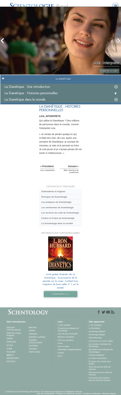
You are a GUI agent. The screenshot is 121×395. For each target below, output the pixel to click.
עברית (10, 345)
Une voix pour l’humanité (68, 334)
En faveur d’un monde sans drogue (100, 362)
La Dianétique (94, 328)
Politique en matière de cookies (68, 394)
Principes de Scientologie (54, 197)
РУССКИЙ (11, 352)
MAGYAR (32, 327)
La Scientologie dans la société (57, 223)
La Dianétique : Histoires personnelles (31, 93)
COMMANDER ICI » (60, 294)
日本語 (9, 349)
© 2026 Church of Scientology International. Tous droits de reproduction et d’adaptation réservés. (44, 392)
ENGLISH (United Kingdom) (14, 334)
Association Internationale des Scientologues (101, 350)
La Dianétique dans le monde (24, 99)
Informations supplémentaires (69, 349)
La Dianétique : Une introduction (27, 86)
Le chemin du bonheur (98, 358)
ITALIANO (33, 349)
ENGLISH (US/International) (14, 329)
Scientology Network (97, 331)
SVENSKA (33, 334)
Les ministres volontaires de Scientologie (100, 345)
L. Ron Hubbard (64, 325)
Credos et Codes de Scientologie (57, 218)
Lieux (60, 356)
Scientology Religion (97, 335)
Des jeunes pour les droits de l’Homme (100, 373)
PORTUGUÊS (34, 352)
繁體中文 (10, 355)
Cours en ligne (63, 346)
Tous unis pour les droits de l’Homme (100, 368)
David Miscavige (95, 338)
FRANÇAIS (11, 342)
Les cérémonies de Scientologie (57, 207)
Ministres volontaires (66, 337)
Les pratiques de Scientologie (56, 202)
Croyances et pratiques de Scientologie (68, 329)
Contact (61, 353)
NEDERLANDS (13, 358)
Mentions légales (109, 394)
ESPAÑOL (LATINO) (37, 337)
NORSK (32, 331)
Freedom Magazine (96, 355)
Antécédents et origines (53, 191)
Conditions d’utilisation (92, 394)
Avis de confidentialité (45, 394)
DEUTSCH (11, 361)
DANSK (10, 338)
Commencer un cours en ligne (101, 341)
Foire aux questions (65, 340)
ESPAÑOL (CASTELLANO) (35, 341)
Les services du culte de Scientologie (60, 213)
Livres (60, 343)
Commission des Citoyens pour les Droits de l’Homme (100, 379)
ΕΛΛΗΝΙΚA (33, 346)
